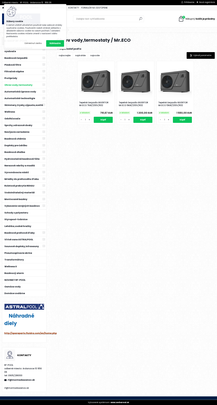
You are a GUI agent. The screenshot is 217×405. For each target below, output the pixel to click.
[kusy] (85, 120)
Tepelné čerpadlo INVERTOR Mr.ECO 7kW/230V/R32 (93, 104)
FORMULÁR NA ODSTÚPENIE (94, 7)
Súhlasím (55, 43)
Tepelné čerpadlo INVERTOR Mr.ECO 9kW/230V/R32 (133, 104)
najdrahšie (80, 55)
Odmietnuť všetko (33, 43)
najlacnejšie (65, 55)
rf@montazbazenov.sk (21, 380)
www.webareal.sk (120, 402)
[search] (140, 20)
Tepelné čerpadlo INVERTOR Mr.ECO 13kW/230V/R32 (173, 104)
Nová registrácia (207, 2)
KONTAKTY (73, 7)
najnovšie (95, 55)
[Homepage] (3, 8)
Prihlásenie (189, 2)
